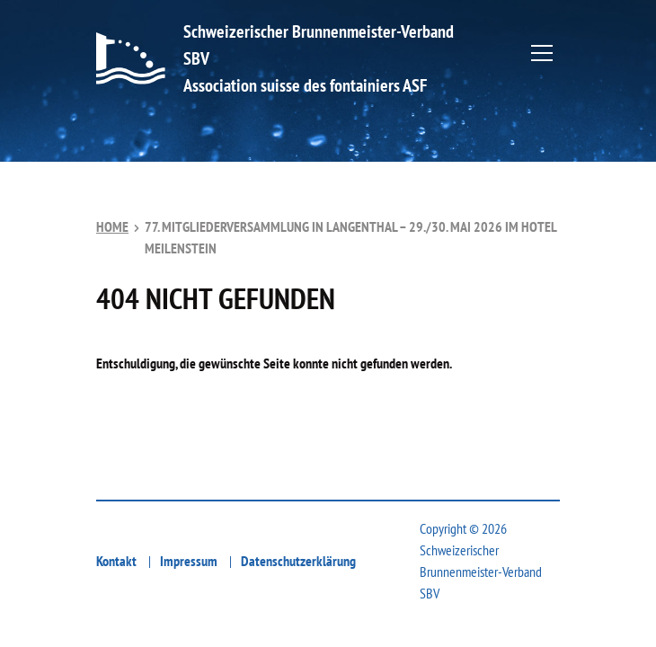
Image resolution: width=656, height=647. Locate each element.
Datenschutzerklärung (298, 561)
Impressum (188, 561)
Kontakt (116, 561)
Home (112, 226)
